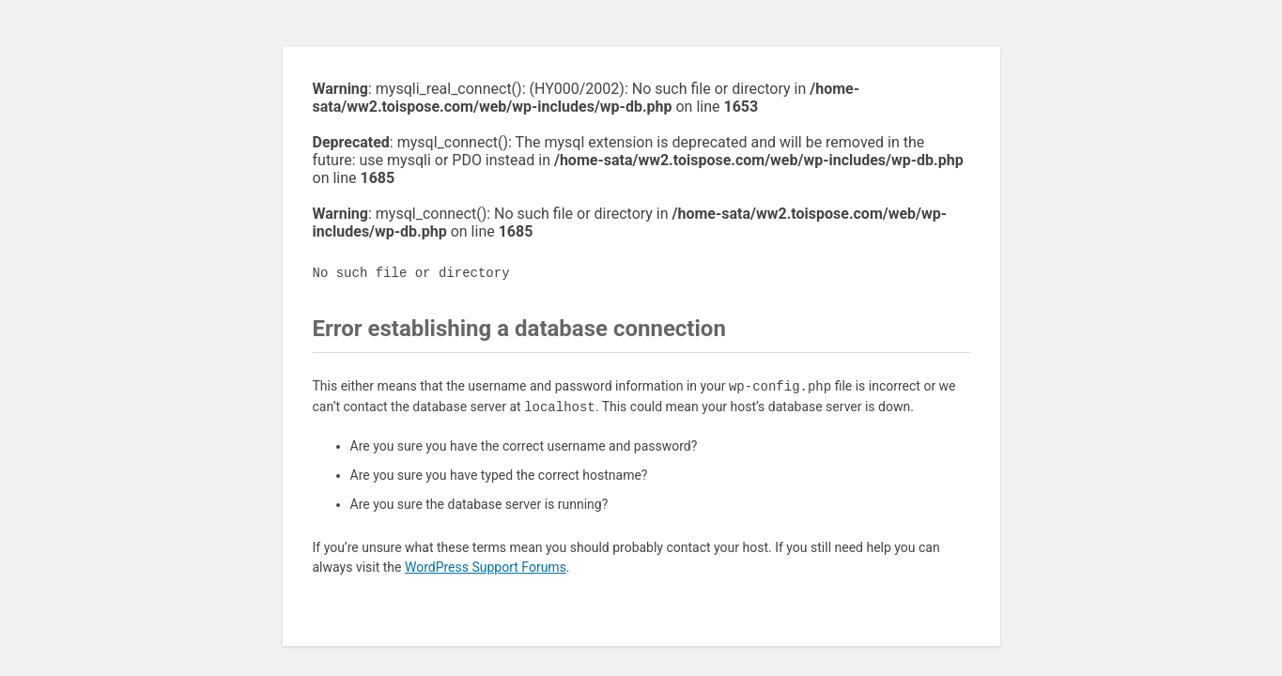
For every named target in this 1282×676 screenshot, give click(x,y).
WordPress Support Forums (485, 567)
